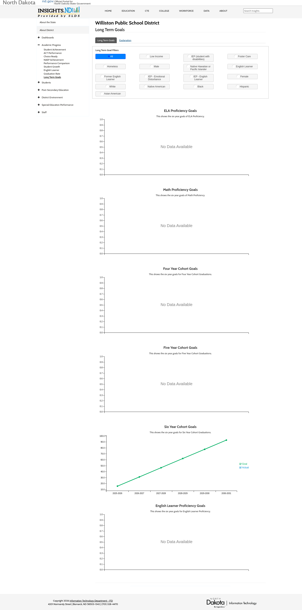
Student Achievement (55, 49)
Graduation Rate (52, 73)
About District (47, 30)
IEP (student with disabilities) (198, 58)
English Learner (51, 70)
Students (46, 82)
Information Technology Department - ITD (91, 600)
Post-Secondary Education (55, 89)
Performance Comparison (57, 63)
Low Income (154, 56)
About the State (48, 22)
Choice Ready (51, 56)
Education (128, 10)
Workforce (186, 10)
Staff (44, 112)
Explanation (125, 40)
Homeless (110, 66)
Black (198, 86)
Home (108, 10)
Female (242, 76)
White (110, 86)
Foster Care (242, 56)
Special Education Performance (58, 104)
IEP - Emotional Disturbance (154, 78)
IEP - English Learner (199, 78)
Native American (154, 86)
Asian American (110, 93)
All (110, 56)
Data (207, 10)
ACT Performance (53, 52)
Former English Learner (110, 78)
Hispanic (242, 86)
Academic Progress (51, 44)
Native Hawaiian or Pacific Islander (198, 68)
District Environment (52, 97)
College (164, 10)
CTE (147, 10)
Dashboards (48, 37)
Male (154, 66)
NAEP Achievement (54, 59)
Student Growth (52, 66)
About (223, 10)
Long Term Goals (52, 77)
